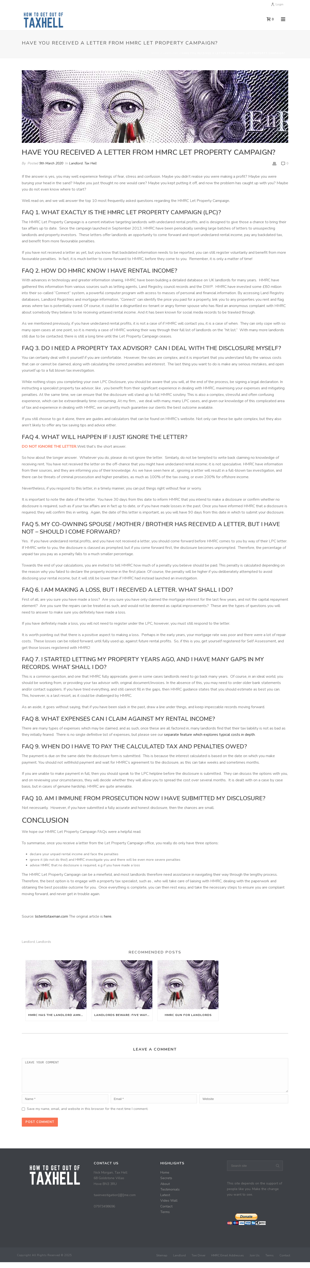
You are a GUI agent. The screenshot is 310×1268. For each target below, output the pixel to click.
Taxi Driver (198, 1261)
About (165, 1189)
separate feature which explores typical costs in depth (209, 734)
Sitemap (161, 1261)
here (107, 916)
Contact (166, 1212)
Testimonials (170, 1195)
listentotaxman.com (51, 916)
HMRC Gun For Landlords (188, 1015)
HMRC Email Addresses (227, 1261)
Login (277, 4)
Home (155, 53)
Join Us (255, 1261)
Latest (165, 1201)
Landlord (171, 53)
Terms (165, 1217)
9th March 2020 (51, 163)
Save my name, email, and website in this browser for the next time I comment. (87, 1114)
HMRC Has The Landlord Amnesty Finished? (57, 1015)
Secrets (166, 1184)
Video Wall (169, 1206)
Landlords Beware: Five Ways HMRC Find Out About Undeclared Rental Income (123, 1015)
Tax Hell (90, 163)
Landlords (43, 942)
